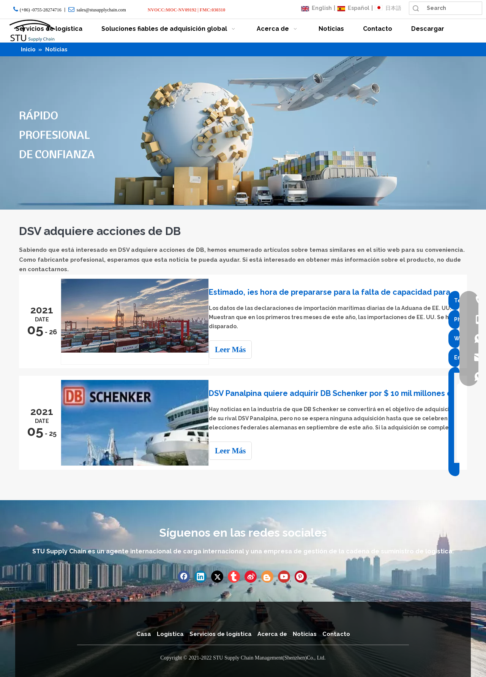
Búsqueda (415, 8)
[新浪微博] (251, 576)
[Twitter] (217, 576)
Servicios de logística (220, 633)
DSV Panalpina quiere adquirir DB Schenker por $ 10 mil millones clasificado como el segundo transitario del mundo (337, 393)
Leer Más (237, 349)
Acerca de (272, 633)
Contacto (336, 633)
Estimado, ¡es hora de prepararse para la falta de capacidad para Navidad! (337, 292)
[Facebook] (184, 576)
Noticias (305, 633)
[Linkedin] (200, 576)
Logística (170, 633)
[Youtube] (284, 576)
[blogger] (267, 576)
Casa (143, 633)
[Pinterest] (301, 576)
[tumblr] (234, 576)
